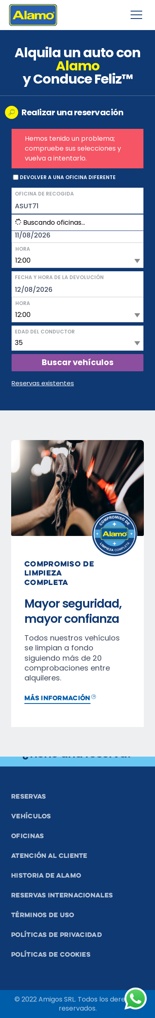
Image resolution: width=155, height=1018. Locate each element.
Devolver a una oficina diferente (68, 177)
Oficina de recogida (44, 193)
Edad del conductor (45, 331)
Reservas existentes (43, 383)
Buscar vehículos (78, 362)
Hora (22, 248)
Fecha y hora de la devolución (59, 277)
